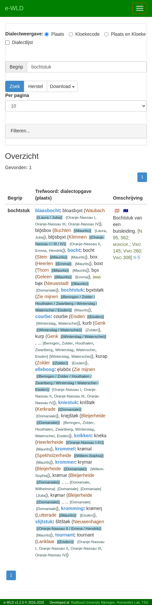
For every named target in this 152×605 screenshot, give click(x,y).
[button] (117, 210)
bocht (73, 250)
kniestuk (67, 402)
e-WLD (14, 8)
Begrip (16, 67)
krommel (64, 448)
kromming (72, 508)
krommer (65, 461)
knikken (82, 435)
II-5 (136, 257)
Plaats (54, 34)
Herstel (35, 86)
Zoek (15, 86)
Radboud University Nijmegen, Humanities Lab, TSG (109, 602)
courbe (43, 316)
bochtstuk (72, 289)
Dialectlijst (19, 42)
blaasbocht (47, 210)
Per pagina (17, 95)
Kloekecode (84, 34)
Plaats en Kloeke (125, 34)
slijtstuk (44, 521)
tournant (64, 534)
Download (62, 86)
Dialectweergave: (24, 33)
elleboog (44, 369)
